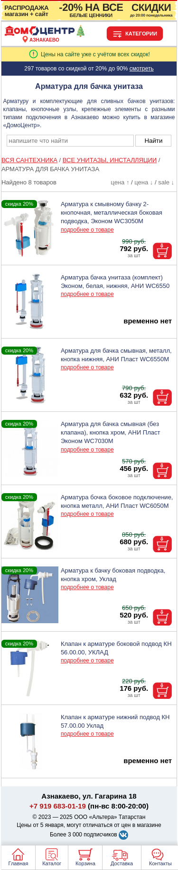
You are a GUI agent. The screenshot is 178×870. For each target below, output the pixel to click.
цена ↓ (143, 182)
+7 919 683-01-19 (57, 806)
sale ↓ (166, 182)
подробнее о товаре (87, 229)
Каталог (51, 863)
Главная (18, 863)
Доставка (122, 863)
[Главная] (44, 34)
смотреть (142, 68)
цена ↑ (120, 182)
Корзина (85, 863)
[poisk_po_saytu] (70, 141)
